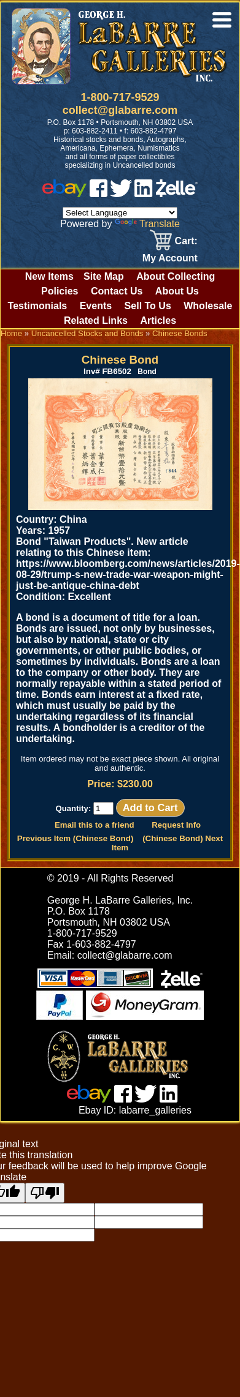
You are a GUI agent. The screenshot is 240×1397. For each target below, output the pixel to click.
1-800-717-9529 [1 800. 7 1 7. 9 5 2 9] (119, 97)
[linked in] (143, 194)
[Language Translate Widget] (120, 213)
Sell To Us (148, 306)
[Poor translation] (44, 1193)
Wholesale (208, 306)
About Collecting (175, 276)
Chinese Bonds (179, 333)
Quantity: (84, 808)
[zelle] (177, 194)
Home (11, 333)
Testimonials (38, 306)
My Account (170, 258)
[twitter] (121, 194)
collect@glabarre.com (120, 110)
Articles (158, 320)
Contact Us (116, 291)
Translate (147, 224)
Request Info (176, 825)
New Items (49, 276)
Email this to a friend (94, 825)
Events (96, 306)
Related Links (96, 320)
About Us (177, 291)
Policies (59, 291)
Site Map (103, 276)
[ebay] (64, 194)
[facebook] (98, 194)
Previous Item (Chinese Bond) (75, 838)
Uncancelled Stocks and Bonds (87, 333)
